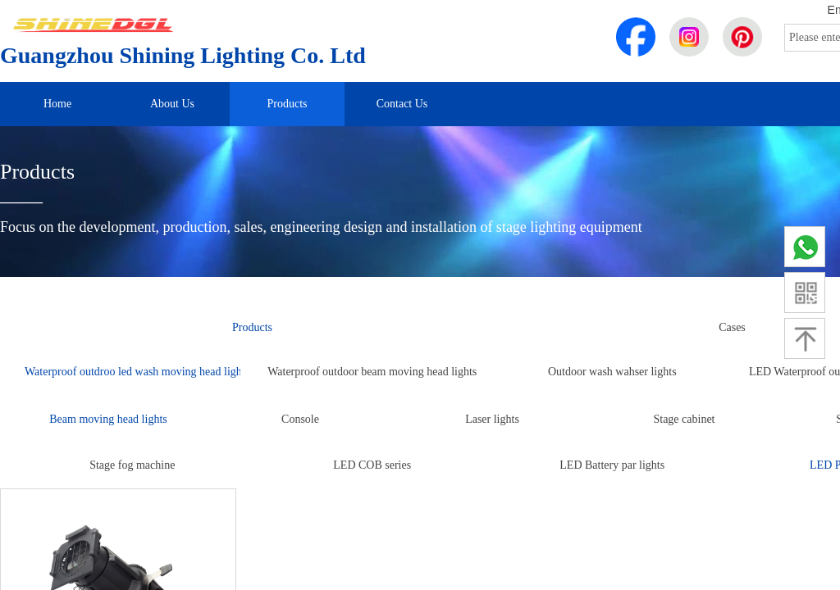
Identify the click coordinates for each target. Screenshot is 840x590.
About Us (172, 104)
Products (287, 104)
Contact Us (402, 104)
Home (57, 104)
